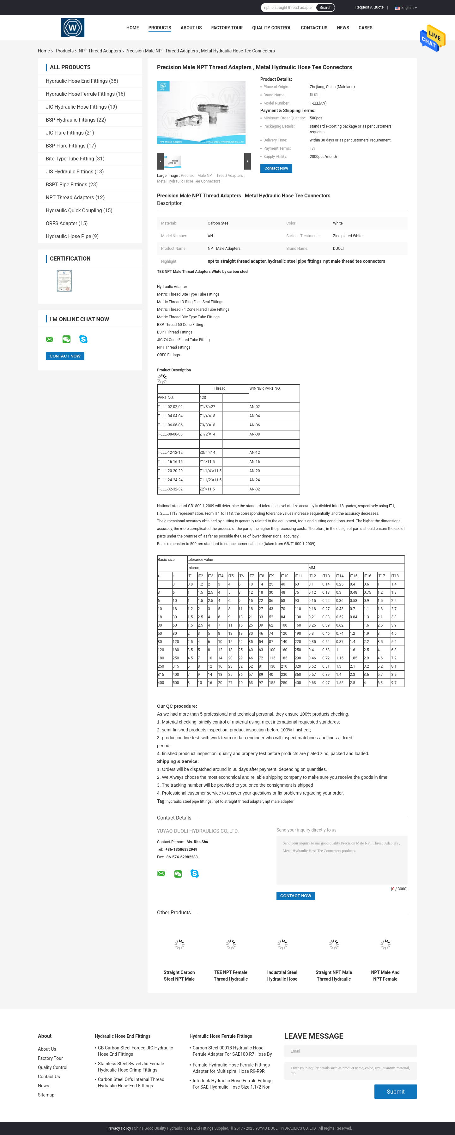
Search (325, 7)
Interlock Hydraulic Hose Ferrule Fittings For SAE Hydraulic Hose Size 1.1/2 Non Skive (233, 1084)
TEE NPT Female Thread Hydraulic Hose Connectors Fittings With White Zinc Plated (231, 976)
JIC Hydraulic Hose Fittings (76, 107)
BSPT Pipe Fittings (66, 185)
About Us (191, 27)
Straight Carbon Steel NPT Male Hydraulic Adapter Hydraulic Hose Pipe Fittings (179, 976)
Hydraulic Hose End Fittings (77, 81)
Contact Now (276, 168)
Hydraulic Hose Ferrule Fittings (80, 94)
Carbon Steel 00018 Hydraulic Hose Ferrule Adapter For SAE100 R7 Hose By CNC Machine (232, 1052)
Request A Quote (369, 7)
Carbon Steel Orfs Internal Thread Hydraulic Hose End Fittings (131, 1082)
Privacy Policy (119, 1128)
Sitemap (46, 1094)
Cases (366, 27)
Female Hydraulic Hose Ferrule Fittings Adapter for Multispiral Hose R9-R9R (231, 1068)
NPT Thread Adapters (100, 50)
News (343, 27)
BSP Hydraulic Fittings (70, 120)
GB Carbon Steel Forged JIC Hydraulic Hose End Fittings (135, 1051)
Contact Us (314, 27)
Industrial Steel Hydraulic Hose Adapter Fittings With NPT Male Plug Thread (282, 976)
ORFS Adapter (61, 223)
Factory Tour (227, 27)
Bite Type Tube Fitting (70, 159)
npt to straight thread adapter (238, 801)
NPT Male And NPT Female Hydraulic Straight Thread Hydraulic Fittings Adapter (385, 976)
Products (160, 27)
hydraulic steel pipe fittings (189, 801)
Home (132, 27)
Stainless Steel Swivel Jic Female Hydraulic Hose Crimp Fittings (131, 1066)
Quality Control (271, 27)
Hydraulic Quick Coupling (74, 210)
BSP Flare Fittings (66, 146)
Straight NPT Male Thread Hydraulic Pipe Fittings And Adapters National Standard (334, 976)
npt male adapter (279, 801)
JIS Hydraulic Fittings (69, 172)
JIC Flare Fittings (65, 133)
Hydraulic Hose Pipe (68, 236)
